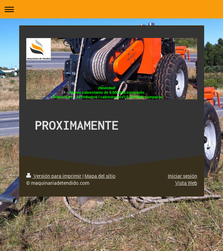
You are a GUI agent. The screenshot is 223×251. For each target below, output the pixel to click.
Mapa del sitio (100, 176)
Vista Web (186, 183)
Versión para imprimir (54, 176)
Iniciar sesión (182, 176)
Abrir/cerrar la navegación (111, 9)
